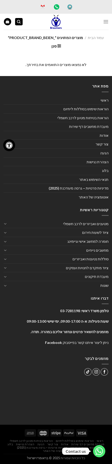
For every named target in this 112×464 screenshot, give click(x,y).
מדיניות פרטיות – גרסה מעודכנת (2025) (79, 188)
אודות (104, 135)
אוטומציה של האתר (94, 197)
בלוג (105, 170)
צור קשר (102, 144)
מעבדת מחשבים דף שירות (89, 126)
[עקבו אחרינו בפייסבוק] (104, 372)
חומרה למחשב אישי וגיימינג (88, 241)
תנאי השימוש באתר (94, 179)
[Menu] (106, 21)
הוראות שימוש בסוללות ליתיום (86, 109)
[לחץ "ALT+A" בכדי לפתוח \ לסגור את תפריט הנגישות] (9, 145)
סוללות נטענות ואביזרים (90, 259)
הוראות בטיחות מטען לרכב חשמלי (83, 118)
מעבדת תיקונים (97, 276)
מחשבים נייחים (97, 250)
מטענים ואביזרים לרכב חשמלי (86, 223)
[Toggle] (5, 223)
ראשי (105, 100)
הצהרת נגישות (98, 162)
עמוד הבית (96, 37)
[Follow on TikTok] (88, 372)
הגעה (104, 153)
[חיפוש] (19, 22)
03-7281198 (70, 310)
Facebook (53, 342)
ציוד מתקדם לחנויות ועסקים (87, 268)
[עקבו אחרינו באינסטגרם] (96, 372)
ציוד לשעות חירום (95, 232)
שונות (104, 285)
